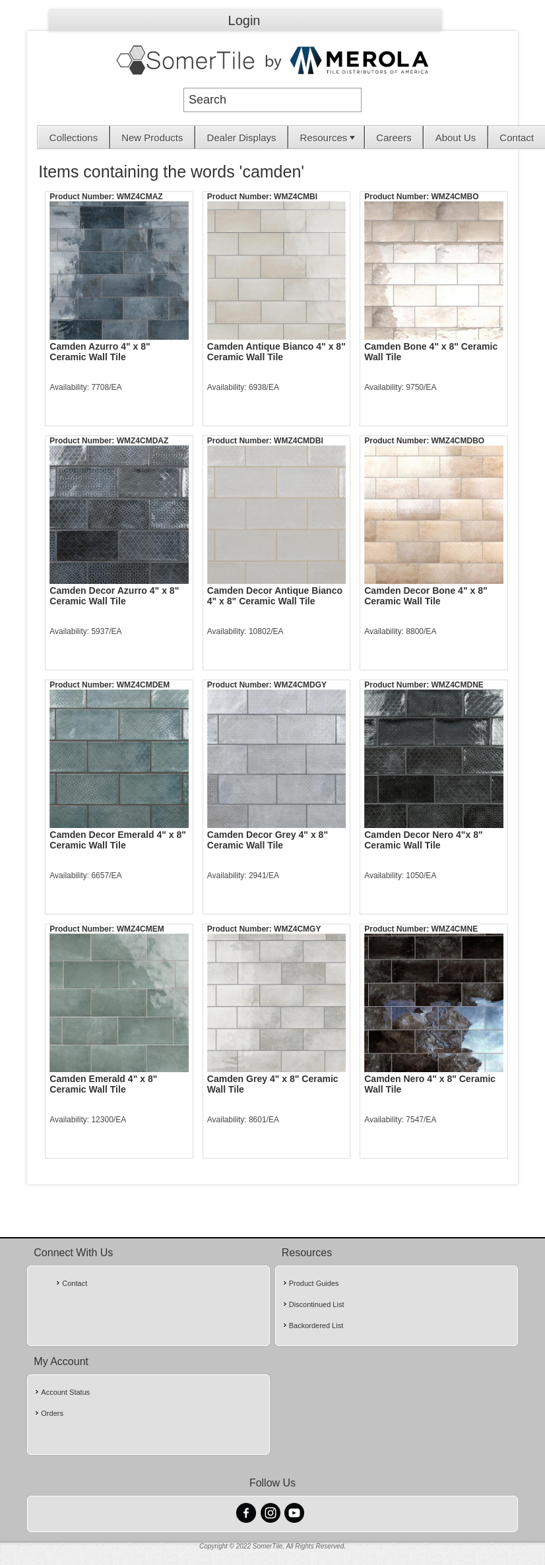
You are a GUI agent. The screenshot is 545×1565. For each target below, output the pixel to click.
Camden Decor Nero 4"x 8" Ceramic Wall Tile (423, 839)
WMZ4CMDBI (298, 440)
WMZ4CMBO (455, 196)
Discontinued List (316, 1304)
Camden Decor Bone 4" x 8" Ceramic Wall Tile (425, 595)
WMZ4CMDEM (143, 684)
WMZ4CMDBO (458, 440)
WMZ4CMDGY (300, 684)
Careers (393, 137)
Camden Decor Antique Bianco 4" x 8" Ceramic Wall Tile (274, 595)
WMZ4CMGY (297, 929)
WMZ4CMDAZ (143, 440)
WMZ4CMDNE (458, 684)
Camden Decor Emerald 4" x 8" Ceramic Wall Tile (117, 839)
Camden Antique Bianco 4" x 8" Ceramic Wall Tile (276, 351)
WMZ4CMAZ (140, 196)
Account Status (65, 1392)
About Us (455, 137)
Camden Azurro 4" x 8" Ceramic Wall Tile (99, 351)
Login (244, 20)
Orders (52, 1413)
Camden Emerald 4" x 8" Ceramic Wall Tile (103, 1084)
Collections (73, 137)
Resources (329, 137)
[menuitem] (74, 137)
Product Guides (314, 1283)
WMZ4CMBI (295, 196)
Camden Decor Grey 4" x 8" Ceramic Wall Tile (267, 839)
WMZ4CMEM (140, 929)
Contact (516, 137)
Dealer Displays (241, 137)
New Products (152, 137)
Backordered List (316, 1325)
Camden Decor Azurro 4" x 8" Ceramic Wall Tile (114, 595)
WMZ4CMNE (455, 929)
